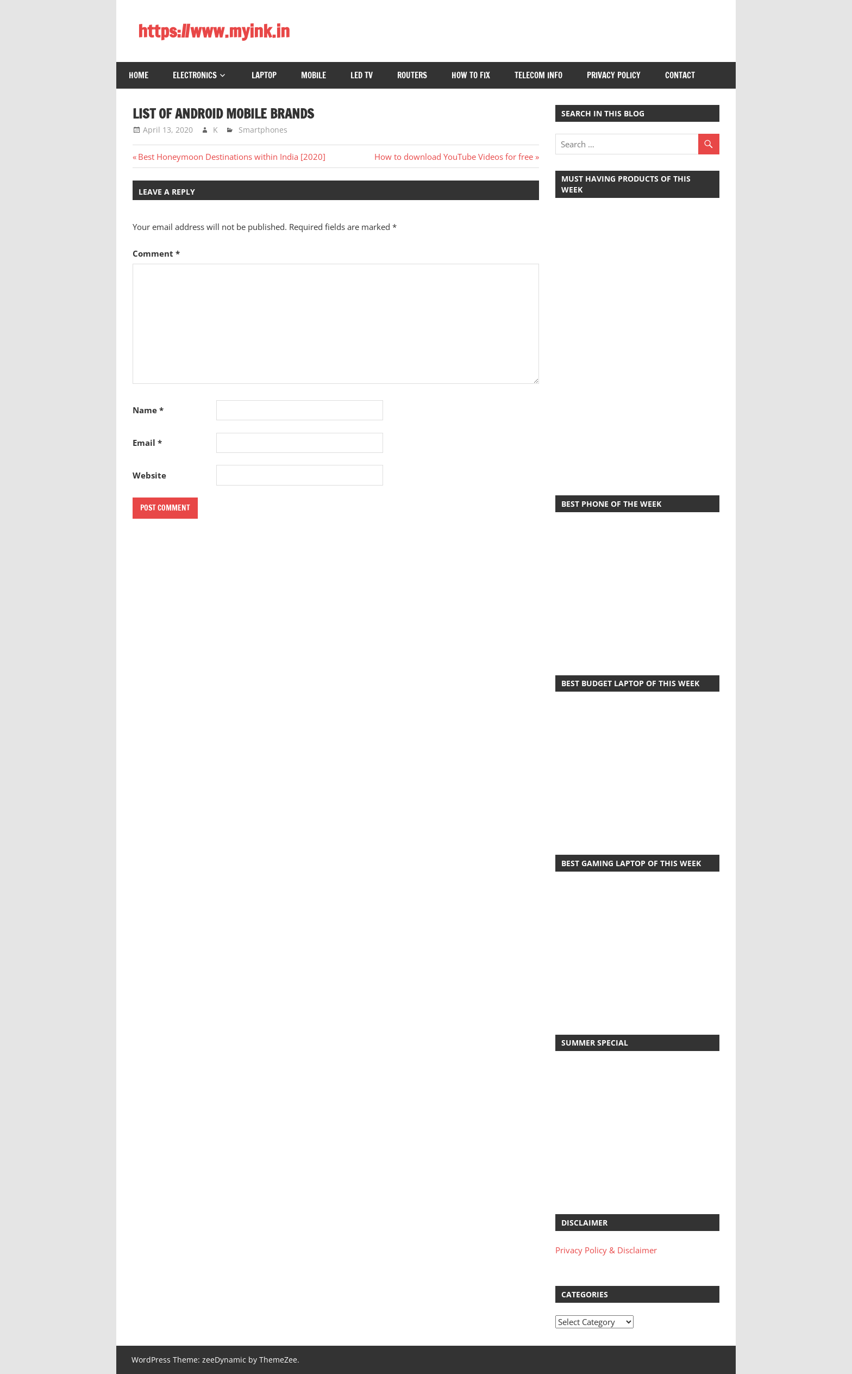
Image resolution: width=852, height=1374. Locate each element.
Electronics (195, 75)
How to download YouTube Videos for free (453, 156)
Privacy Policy (614, 75)
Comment (156, 253)
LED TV (361, 75)
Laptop (264, 75)
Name (148, 410)
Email (147, 442)
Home (138, 75)
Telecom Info (538, 75)
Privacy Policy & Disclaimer (606, 1250)
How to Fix (471, 75)
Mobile (313, 75)
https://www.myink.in (214, 30)
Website (149, 475)
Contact (680, 75)
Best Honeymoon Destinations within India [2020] (231, 156)
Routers (412, 75)
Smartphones (263, 130)
